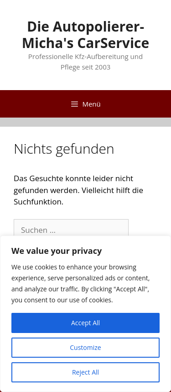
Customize (85, 347)
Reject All (85, 372)
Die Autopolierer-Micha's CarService (86, 34)
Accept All (85, 322)
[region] (85, 314)
